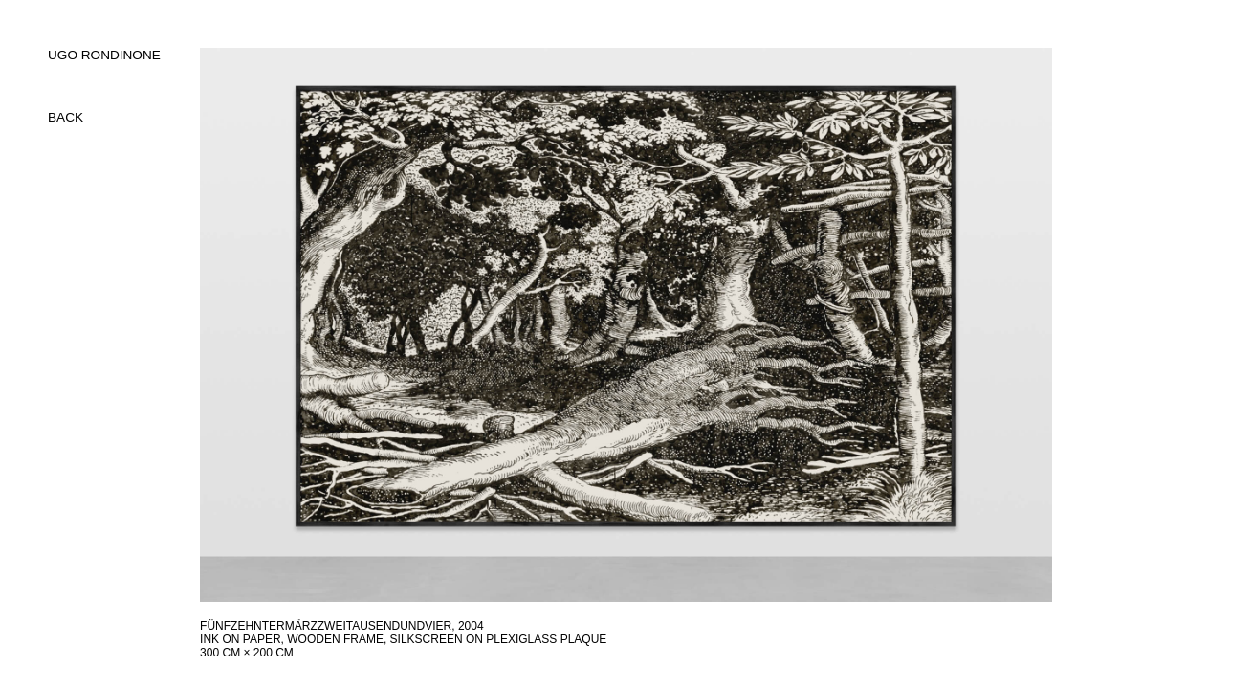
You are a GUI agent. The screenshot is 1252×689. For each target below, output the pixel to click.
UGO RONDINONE (104, 55)
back (65, 117)
